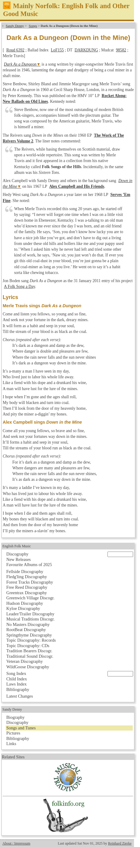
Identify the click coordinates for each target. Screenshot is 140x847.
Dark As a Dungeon (20, 64)
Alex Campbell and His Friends (76, 186)
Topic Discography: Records (31, 640)
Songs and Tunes (21, 727)
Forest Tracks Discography (29, 582)
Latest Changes (19, 696)
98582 (121, 50)
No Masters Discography (28, 624)
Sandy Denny (15, 26)
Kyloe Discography (23, 608)
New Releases (18, 559)
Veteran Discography (24, 661)
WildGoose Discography (27, 666)
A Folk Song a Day (19, 286)
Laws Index (16, 684)
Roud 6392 (15, 50)
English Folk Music (16, 546)
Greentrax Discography (26, 592)
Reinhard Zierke (120, 843)
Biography (15, 717)
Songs (33, 26)
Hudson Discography (24, 603)
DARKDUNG (86, 50)
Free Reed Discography (26, 587)
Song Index (16, 673)
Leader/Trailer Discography (30, 613)
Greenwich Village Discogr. (30, 597)
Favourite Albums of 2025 (29, 564)
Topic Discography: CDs (27, 645)
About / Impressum (16, 843)
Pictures (13, 733)
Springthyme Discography (29, 635)
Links (11, 743)
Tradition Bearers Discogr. (29, 650)
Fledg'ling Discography (26, 576)
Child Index (16, 678)
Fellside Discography (24, 571)
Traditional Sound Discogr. (29, 656)
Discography (17, 554)
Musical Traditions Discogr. (30, 619)
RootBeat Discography (26, 629)
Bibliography (17, 689)
